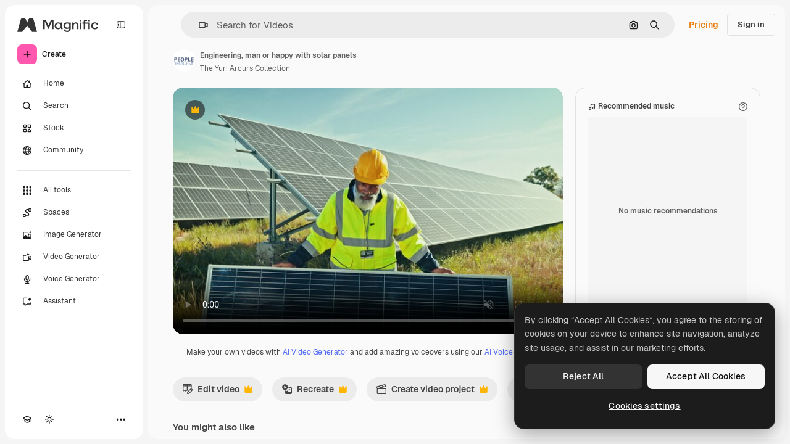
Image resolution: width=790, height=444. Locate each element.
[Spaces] (74, 213)
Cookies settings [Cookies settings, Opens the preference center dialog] (644, 405)
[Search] (74, 106)
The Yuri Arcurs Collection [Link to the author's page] (245, 68)
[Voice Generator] (74, 279)
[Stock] (74, 128)
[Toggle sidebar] (121, 25)
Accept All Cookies (706, 376)
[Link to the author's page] (184, 60)
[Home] (74, 84)
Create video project (432, 392)
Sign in (751, 24)
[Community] (74, 150)
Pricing (703, 24)
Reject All (583, 376)
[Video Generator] (74, 257)
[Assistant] (74, 301)
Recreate (314, 392)
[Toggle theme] (49, 419)
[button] (198, 25)
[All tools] (74, 190)
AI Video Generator (315, 352)
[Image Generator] (74, 235)
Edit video (217, 392)
